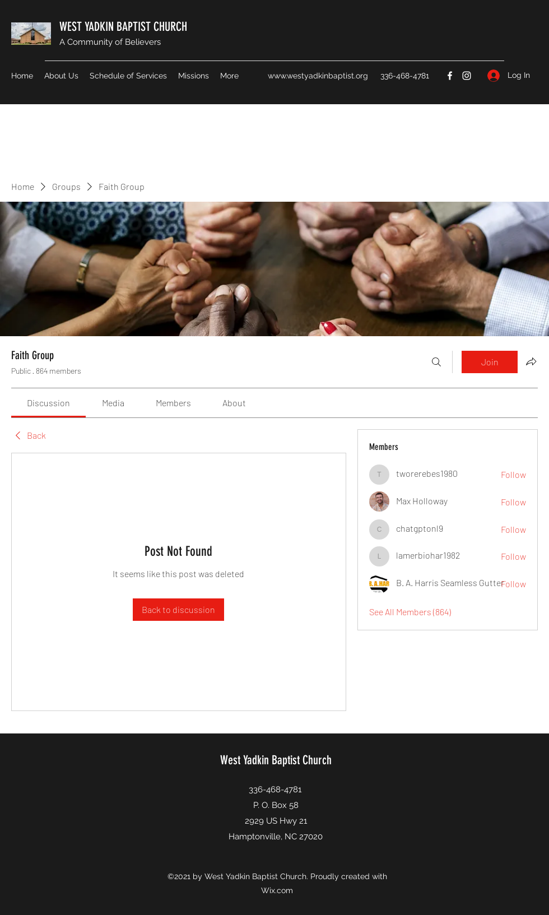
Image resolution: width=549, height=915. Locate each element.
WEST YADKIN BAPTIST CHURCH (123, 26)
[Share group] (531, 361)
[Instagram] (466, 75)
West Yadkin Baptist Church (276, 760)
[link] (48, 402)
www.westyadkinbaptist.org (318, 75)
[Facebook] (449, 75)
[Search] (436, 362)
